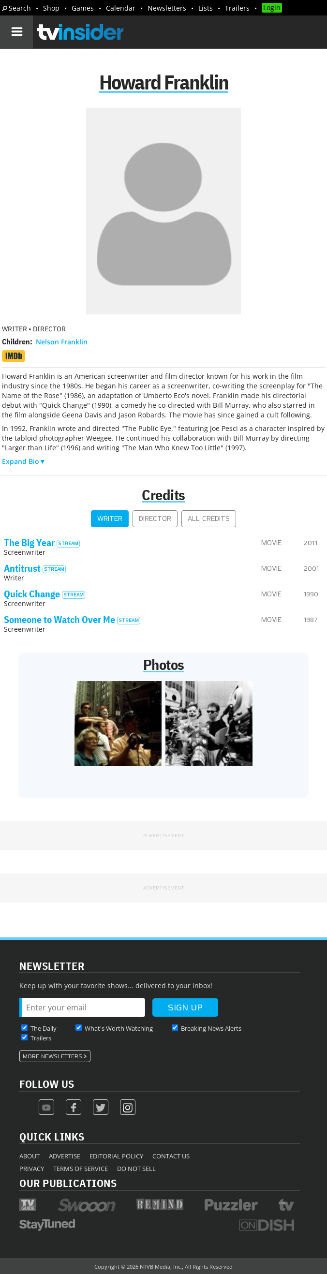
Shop (51, 8)
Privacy (31, 1168)
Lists (205, 8)
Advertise (64, 1156)
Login (272, 7)
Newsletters (167, 8)
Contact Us (171, 1156)
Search (20, 8)
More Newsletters (52, 1056)
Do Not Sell (136, 1168)
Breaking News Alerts (211, 1028)
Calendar (120, 8)
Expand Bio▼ (24, 461)
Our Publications (68, 1183)
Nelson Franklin (62, 341)
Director (155, 519)
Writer (109, 519)
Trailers (237, 8)
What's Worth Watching (119, 1028)
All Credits (209, 519)
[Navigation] (16, 31)
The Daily (43, 1028)
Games (83, 8)
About (29, 1156)
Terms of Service (80, 1168)
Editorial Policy (116, 1156)
